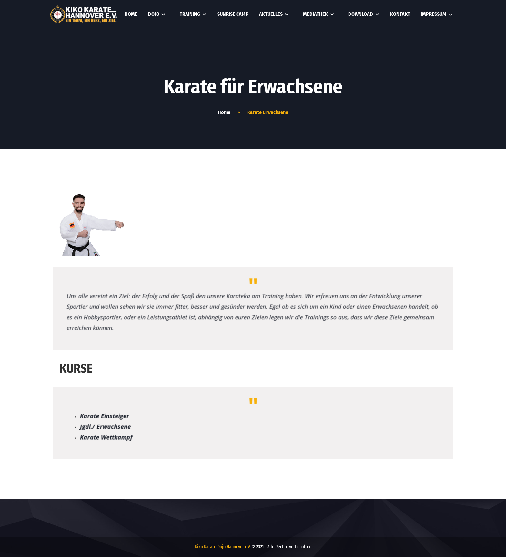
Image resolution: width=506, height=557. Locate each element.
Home (131, 14)
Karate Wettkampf (102, 438)
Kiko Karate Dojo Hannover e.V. (223, 547)
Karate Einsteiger (100, 416)
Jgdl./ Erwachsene (101, 427)
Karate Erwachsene (267, 112)
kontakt (400, 14)
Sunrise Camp (232, 14)
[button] (157, 14)
